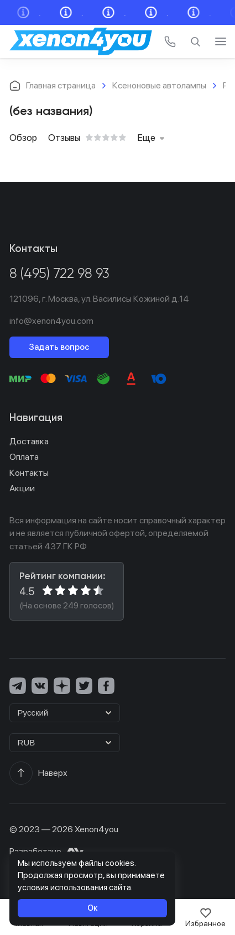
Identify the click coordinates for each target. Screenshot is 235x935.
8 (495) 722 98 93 (59, 274)
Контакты (29, 473)
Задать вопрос (59, 347)
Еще (150, 137)
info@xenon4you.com (51, 321)
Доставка (29, 441)
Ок (92, 907)
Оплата (24, 456)
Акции (22, 488)
